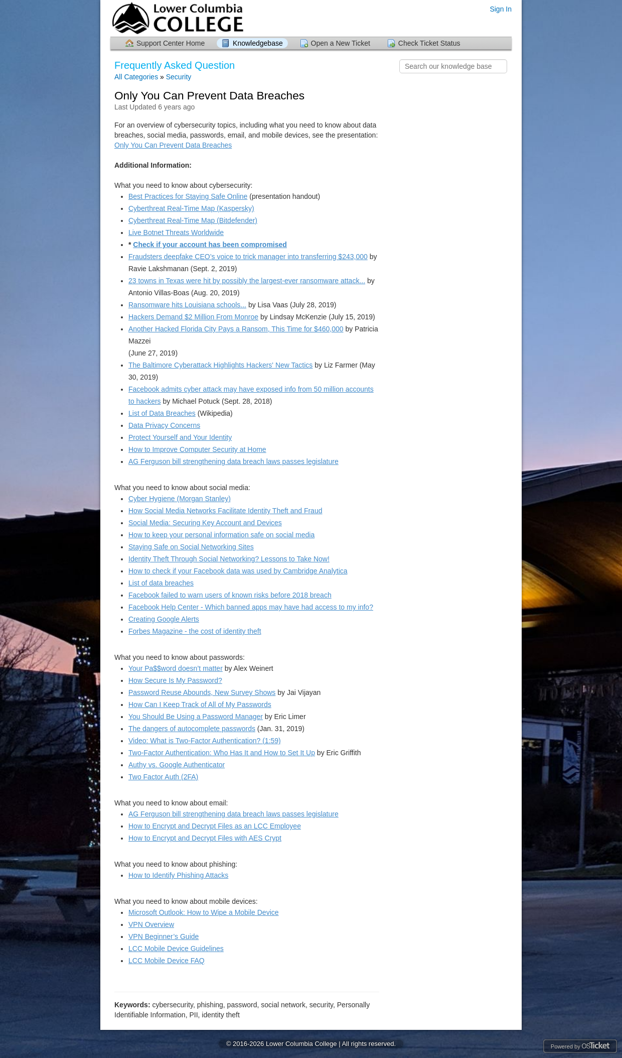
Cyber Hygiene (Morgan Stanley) (179, 499)
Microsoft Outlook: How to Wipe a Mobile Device (203, 912)
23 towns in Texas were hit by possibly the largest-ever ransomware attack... (246, 281)
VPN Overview (151, 924)
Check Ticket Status (429, 43)
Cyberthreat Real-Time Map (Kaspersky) (191, 208)
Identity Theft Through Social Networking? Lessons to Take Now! (229, 559)
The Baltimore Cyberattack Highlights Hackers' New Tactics (220, 365)
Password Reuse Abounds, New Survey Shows (201, 692)
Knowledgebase (258, 43)
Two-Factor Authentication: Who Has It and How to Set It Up (221, 753)
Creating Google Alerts (163, 619)
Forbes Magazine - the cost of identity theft (194, 631)
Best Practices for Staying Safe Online (187, 196)
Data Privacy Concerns (164, 425)
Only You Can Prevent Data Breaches (173, 145)
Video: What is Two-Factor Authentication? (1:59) (204, 741)
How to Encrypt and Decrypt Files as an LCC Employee (214, 826)
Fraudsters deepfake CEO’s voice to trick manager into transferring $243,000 (248, 257)
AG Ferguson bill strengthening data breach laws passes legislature (233, 461)
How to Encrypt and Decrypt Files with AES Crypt (204, 838)
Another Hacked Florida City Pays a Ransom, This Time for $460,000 (236, 329)
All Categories (136, 77)
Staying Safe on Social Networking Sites (191, 547)
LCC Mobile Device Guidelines (176, 949)
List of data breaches (161, 583)
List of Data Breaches (162, 413)
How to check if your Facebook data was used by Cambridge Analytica (238, 571)
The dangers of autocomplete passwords (191, 729)
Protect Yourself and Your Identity (180, 437)
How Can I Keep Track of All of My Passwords (199, 704)
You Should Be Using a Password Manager (195, 717)
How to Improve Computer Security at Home (197, 449)
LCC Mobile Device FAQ (166, 961)
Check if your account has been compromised (210, 245)
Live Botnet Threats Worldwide (176, 232)
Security (179, 77)
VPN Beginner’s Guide (163, 936)
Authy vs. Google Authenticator (176, 765)
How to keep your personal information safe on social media (221, 535)
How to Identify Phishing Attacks (178, 875)
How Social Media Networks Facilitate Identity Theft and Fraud (225, 511)
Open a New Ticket (340, 43)
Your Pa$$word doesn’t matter (175, 668)
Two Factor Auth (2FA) (163, 777)
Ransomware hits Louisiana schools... (187, 305)
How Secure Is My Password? (175, 680)
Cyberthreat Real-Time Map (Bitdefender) (192, 220)
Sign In (501, 9)
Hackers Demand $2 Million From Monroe (193, 317)
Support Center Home (170, 43)
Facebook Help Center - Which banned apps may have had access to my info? (250, 607)
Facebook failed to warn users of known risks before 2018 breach (230, 595)
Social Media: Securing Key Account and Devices (205, 523)
